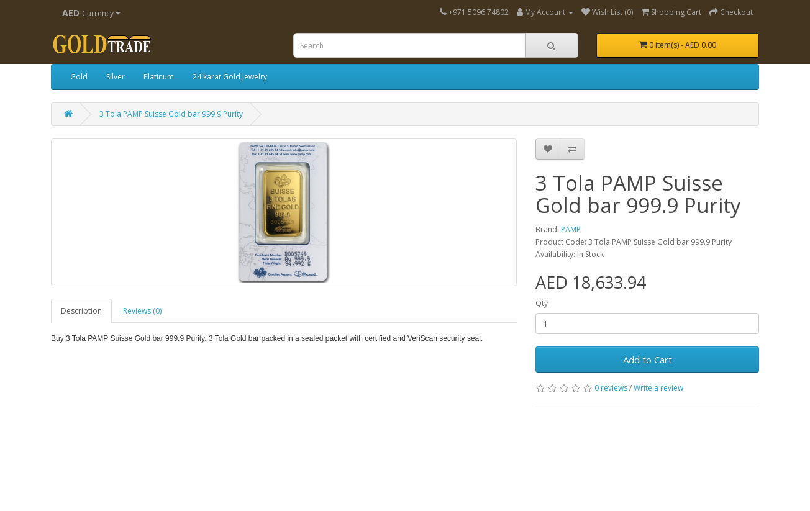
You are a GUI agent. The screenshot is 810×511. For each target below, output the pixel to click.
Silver (115, 76)
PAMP (571, 229)
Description (81, 310)
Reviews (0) (142, 310)
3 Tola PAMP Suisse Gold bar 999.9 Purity (171, 114)
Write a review (658, 387)
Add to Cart (647, 359)
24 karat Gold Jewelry (230, 76)
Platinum (158, 76)
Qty (541, 303)
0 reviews (610, 387)
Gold (79, 76)
